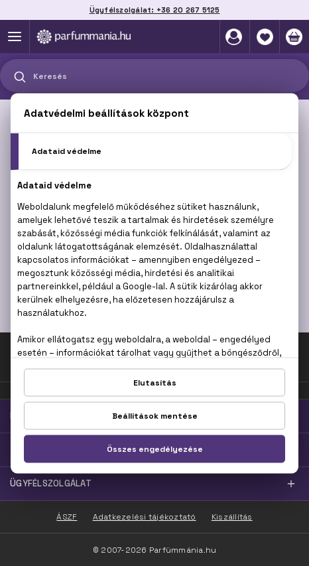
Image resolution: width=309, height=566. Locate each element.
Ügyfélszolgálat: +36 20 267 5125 (155, 10)
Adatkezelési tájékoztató (144, 517)
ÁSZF (66, 517)
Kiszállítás (232, 517)
